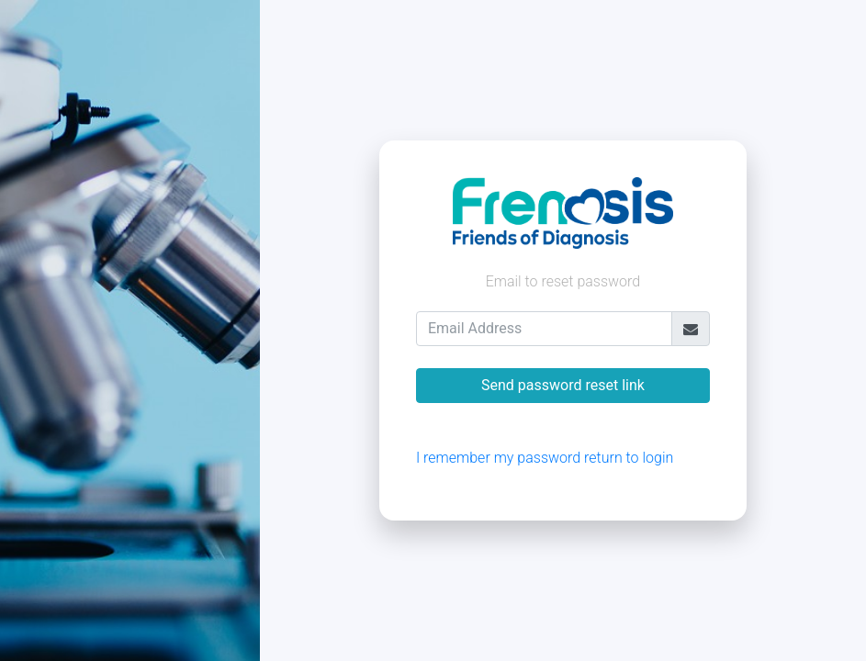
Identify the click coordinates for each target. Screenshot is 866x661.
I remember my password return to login (544, 457)
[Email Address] (544, 328)
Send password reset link (563, 385)
